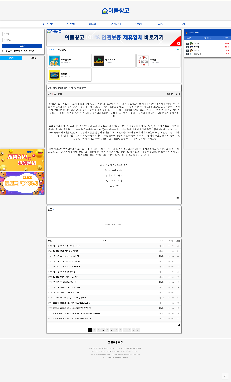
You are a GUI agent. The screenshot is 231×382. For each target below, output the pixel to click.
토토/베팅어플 (115, 24)
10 (129, 330)
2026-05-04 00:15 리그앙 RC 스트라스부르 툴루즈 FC (72, 308)
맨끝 (138, 330)
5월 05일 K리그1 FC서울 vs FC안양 (65, 251)
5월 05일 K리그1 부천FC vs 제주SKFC (66, 246)
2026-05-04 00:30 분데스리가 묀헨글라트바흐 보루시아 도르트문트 (76, 313)
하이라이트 (93, 24)
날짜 (171, 241)
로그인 (22, 46)
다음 (134, 330)
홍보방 (160, 24)
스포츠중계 (71, 24)
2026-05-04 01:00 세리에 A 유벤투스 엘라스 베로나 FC (72, 318)
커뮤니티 (183, 24)
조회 (178, 241)
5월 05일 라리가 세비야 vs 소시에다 (65, 277)
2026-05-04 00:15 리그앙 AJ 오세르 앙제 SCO (69, 298)
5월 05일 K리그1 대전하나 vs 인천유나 (66, 261)
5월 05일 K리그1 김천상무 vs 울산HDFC (67, 266)
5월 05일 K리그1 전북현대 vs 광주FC (66, 272)
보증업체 (138, 24)
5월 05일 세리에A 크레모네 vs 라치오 (66, 292)
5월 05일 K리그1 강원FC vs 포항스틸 (66, 256)
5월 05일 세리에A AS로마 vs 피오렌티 (66, 287)
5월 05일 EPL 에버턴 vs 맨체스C (64, 282)
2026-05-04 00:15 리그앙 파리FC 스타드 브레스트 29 (71, 303)
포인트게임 (48, 24)
